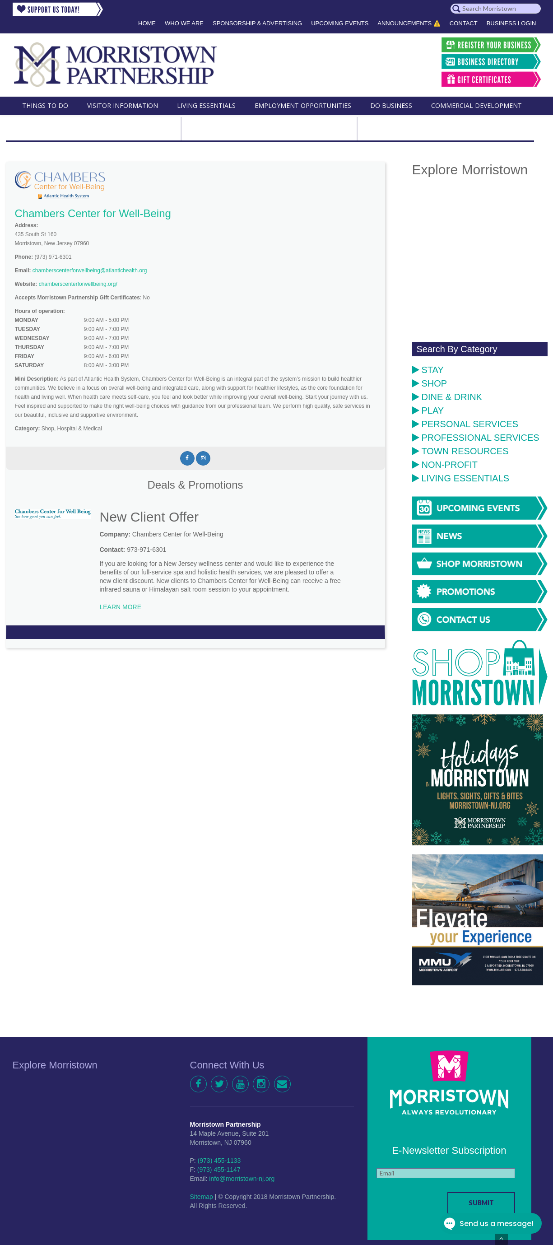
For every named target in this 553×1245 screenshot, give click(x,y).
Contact (464, 23)
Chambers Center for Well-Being (93, 213)
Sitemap (201, 1196)
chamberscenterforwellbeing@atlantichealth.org (90, 270)
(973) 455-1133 (219, 1160)
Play (428, 410)
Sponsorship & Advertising (257, 23)
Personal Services (465, 424)
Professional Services (475, 437)
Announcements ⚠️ (409, 23)
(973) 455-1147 (219, 1169)
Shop (429, 383)
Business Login (511, 23)
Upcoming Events (339, 23)
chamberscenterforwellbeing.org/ (78, 284)
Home (147, 23)
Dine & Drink (447, 396)
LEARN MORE (121, 607)
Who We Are (184, 23)
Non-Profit (445, 464)
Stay (428, 369)
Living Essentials (461, 478)
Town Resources (460, 451)
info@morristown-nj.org (241, 1178)
